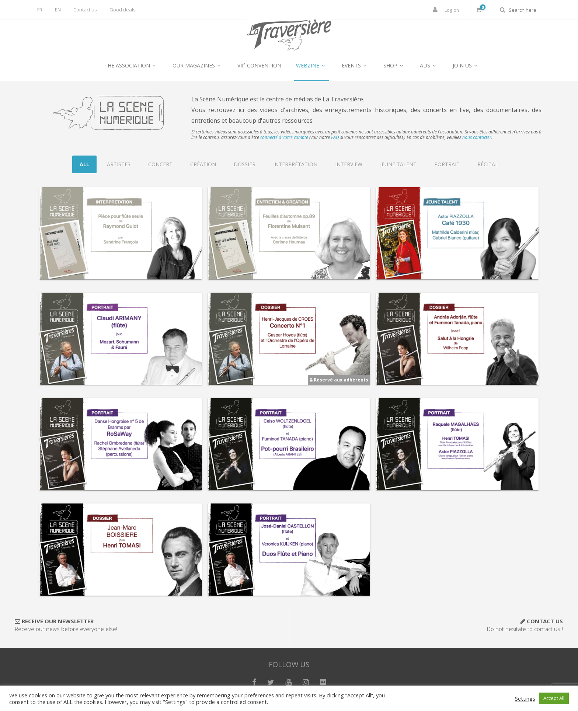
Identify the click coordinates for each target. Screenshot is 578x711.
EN (58, 9)
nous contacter (476, 137)
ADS (429, 65)
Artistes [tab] (118, 164)
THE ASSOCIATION (131, 65)
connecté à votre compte (284, 137)
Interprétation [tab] (295, 164)
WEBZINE (311, 65)
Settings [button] (525, 698)
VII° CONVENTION (259, 65)
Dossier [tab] (244, 164)
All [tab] (84, 164)
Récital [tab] (487, 164)
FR (39, 9)
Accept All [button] (553, 698)
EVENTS (355, 65)
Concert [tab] (160, 164)
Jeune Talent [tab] (398, 164)
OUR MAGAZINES (198, 65)
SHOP (394, 65)
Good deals (122, 9)
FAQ (335, 137)
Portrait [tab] (447, 164)
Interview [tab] (348, 164)
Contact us (85, 9)
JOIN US (466, 65)
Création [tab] (203, 164)
